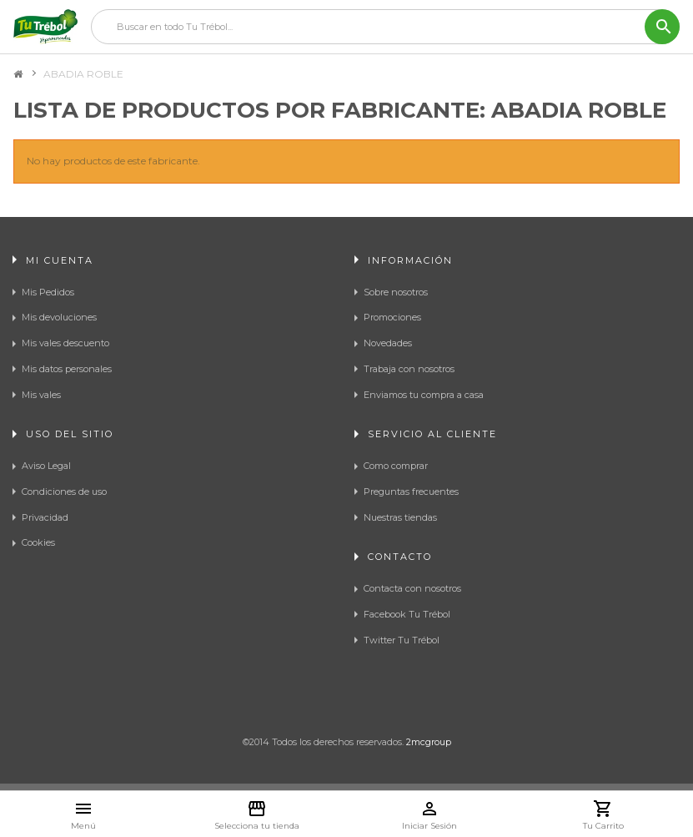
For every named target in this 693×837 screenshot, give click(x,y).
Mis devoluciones (59, 317)
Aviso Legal (46, 465)
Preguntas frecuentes (411, 491)
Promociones (392, 317)
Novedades (388, 343)
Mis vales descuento (65, 343)
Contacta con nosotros (412, 588)
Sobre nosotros (396, 292)
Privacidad (45, 517)
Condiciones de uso (64, 491)
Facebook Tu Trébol (407, 614)
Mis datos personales (67, 369)
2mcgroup (428, 742)
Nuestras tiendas (400, 517)
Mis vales (41, 395)
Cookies (38, 542)
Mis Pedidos (48, 292)
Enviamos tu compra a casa (424, 395)
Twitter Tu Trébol (401, 640)
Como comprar (396, 465)
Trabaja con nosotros (409, 369)
